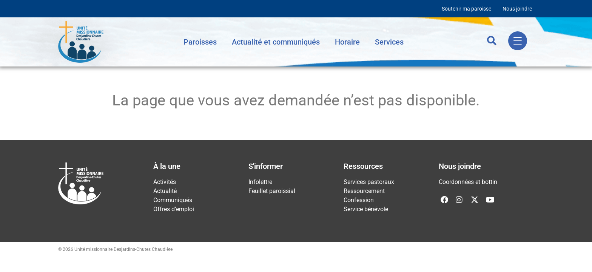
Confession (359, 200)
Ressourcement (364, 191)
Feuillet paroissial (271, 191)
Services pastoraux (369, 181)
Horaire (347, 41)
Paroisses (200, 41)
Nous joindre (517, 9)
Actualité (165, 191)
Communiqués (172, 200)
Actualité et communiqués (276, 41)
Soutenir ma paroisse (466, 9)
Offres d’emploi (173, 209)
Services (389, 41)
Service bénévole (366, 209)
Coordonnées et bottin (468, 181)
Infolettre (260, 181)
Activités (164, 181)
